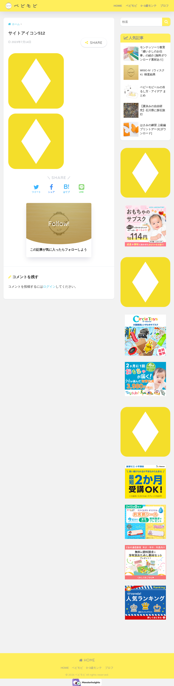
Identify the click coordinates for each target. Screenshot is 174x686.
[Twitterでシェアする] (36, 189)
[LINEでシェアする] (81, 189)
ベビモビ (131, 5)
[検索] (166, 22)
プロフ (164, 5)
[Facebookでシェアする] (51, 189)
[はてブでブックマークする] (66, 189)
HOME (118, 5)
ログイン (49, 286)
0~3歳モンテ (149, 5)
